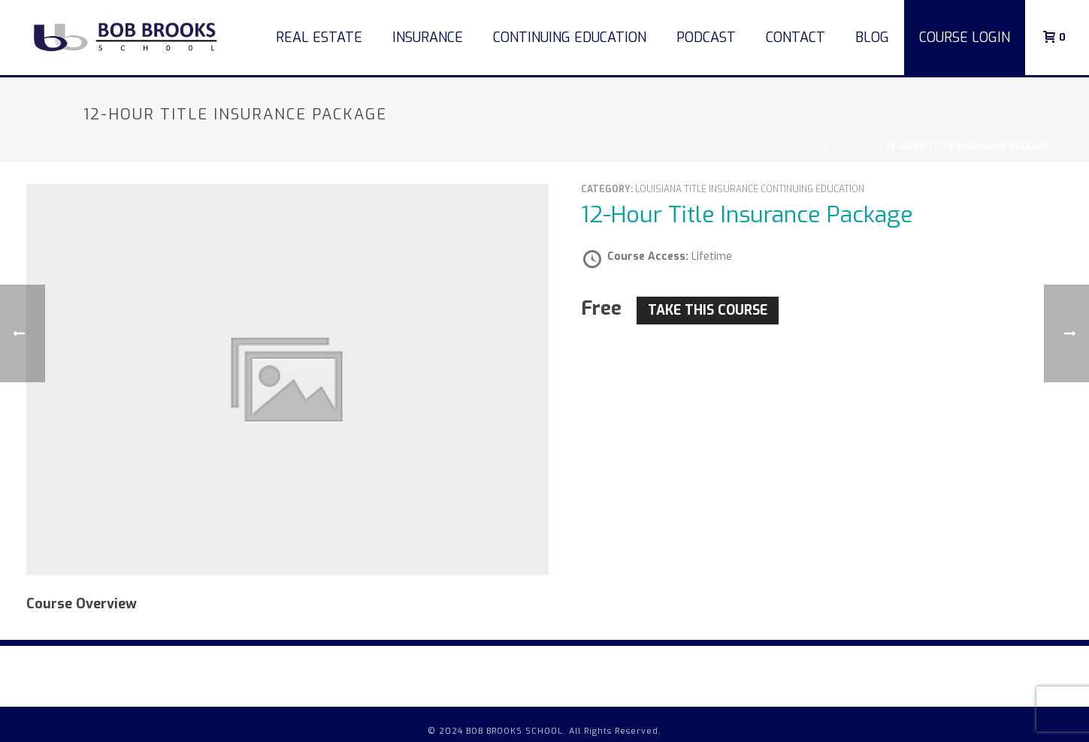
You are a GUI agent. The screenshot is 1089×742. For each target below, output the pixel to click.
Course (857, 147)
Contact (795, 38)
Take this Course (707, 310)
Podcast (706, 38)
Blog (872, 38)
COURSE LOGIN (964, 38)
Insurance (427, 38)
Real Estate (319, 38)
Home (815, 147)
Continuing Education (569, 38)
